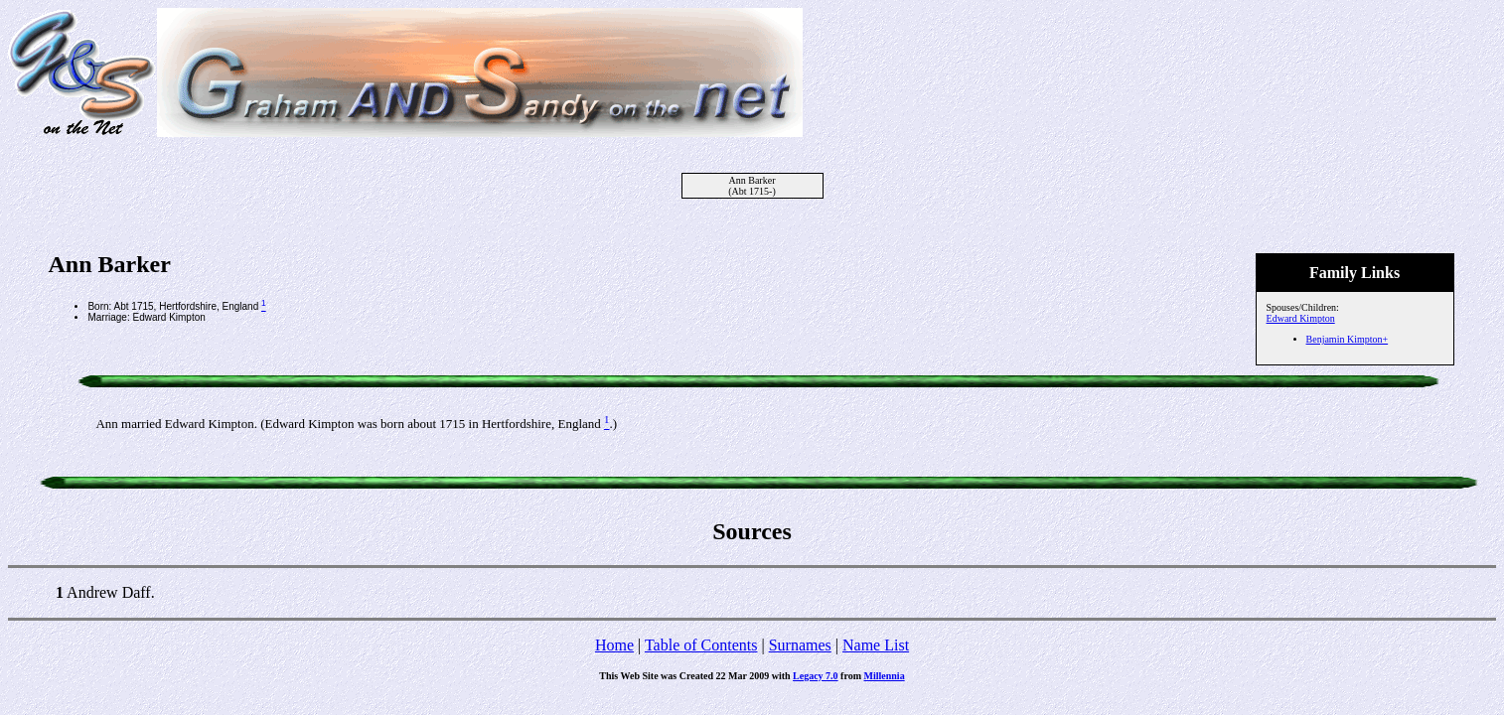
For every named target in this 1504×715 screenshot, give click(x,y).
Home (614, 645)
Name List (875, 645)
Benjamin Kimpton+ (1347, 339)
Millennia (884, 675)
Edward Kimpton (1301, 318)
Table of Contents (701, 645)
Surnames (800, 645)
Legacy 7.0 (815, 675)
